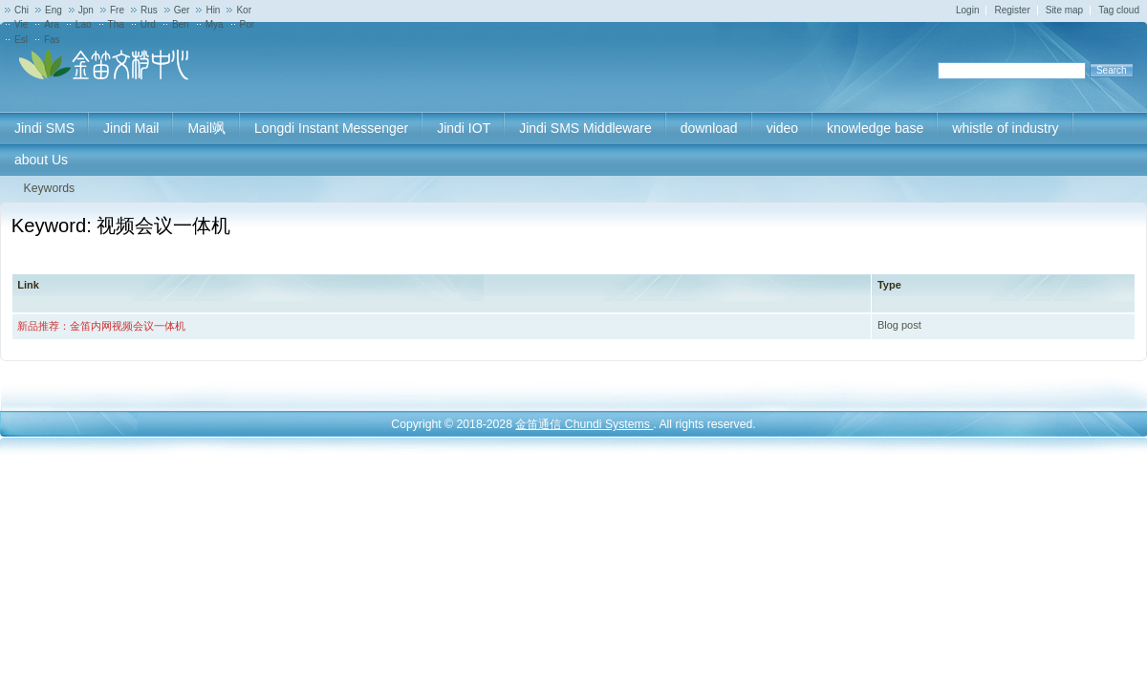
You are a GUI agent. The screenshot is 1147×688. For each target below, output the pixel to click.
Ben (180, 24)
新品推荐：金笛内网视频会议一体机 (101, 326)
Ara (51, 24)
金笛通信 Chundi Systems (584, 424)
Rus (149, 10)
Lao (84, 24)
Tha (116, 24)
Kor (243, 10)
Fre (117, 10)
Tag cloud (1118, 10)
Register (1011, 10)
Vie (21, 24)
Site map (1064, 10)
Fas (52, 39)
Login (967, 10)
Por (247, 24)
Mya (215, 24)
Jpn (86, 10)
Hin (213, 10)
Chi (21, 10)
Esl (21, 39)
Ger (182, 10)
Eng (53, 10)
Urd (148, 24)
